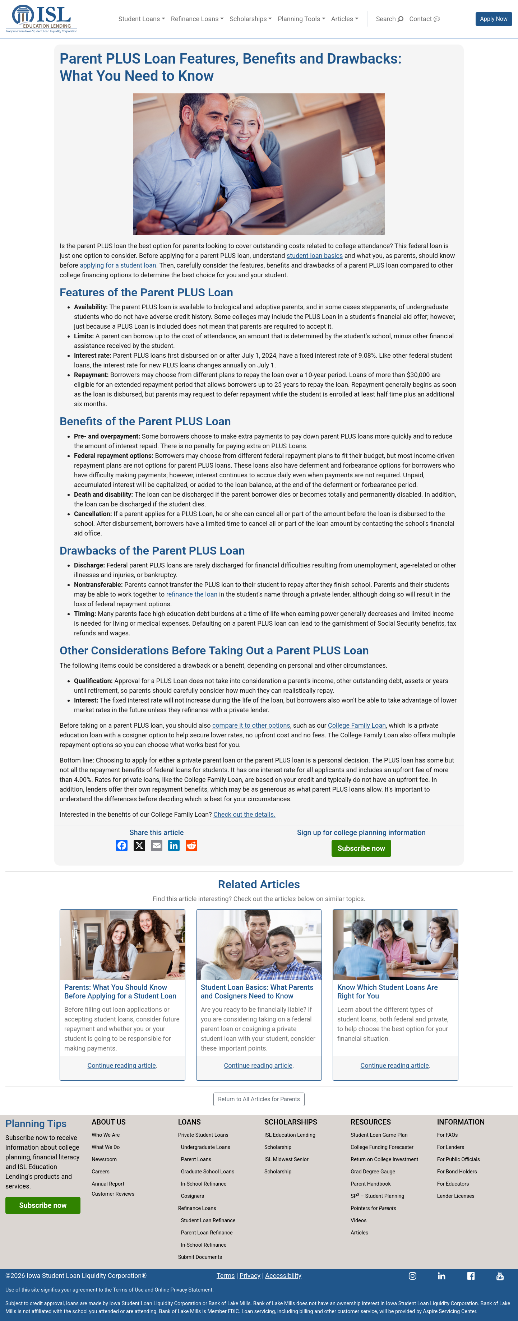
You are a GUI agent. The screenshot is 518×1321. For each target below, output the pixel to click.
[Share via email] (156, 845)
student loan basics (315, 255)
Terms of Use (128, 1290)
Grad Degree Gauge (373, 1172)
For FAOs (447, 1135)
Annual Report (108, 1184)
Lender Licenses (456, 1196)
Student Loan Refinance (208, 1221)
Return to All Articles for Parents (259, 1099)
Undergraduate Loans (205, 1147)
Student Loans (139, 19)
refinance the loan (192, 594)
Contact (424, 19)
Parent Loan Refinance (207, 1233)
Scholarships (248, 19)
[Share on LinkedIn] (173, 845)
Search (390, 19)
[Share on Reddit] (191, 845)
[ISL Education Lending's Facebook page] (471, 1275)
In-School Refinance (204, 1184)
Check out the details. (244, 814)
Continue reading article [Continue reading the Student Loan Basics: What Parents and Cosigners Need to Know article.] (258, 1065)
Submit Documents (200, 1257)
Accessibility (283, 1275)
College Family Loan (357, 725)
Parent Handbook (370, 1184)
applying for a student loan (118, 265)
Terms (226, 1275)
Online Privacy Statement (183, 1290)
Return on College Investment (384, 1160)
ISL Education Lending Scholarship (289, 1141)
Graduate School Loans (208, 1172)
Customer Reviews (113, 1194)
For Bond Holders (457, 1172)
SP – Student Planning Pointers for (377, 1201)
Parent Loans (196, 1160)
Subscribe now (361, 848)
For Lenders (450, 1147)
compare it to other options (251, 725)
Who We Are (106, 1135)
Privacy (250, 1275)
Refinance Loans (195, 19)
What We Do (106, 1147)
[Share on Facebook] (121, 845)
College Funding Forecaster (382, 1147)
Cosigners (192, 1196)
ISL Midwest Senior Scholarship (286, 1166)
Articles (342, 19)
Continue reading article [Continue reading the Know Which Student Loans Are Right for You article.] (394, 1065)
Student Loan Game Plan (379, 1135)
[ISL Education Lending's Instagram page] (412, 1275)
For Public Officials (458, 1160)
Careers (101, 1172)
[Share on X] (139, 845)
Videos (358, 1221)
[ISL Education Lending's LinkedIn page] (441, 1275)
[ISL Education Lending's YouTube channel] (500, 1275)
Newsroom (104, 1160)
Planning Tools (299, 19)
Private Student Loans (203, 1135)
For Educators (453, 1184)
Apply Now (494, 18)
